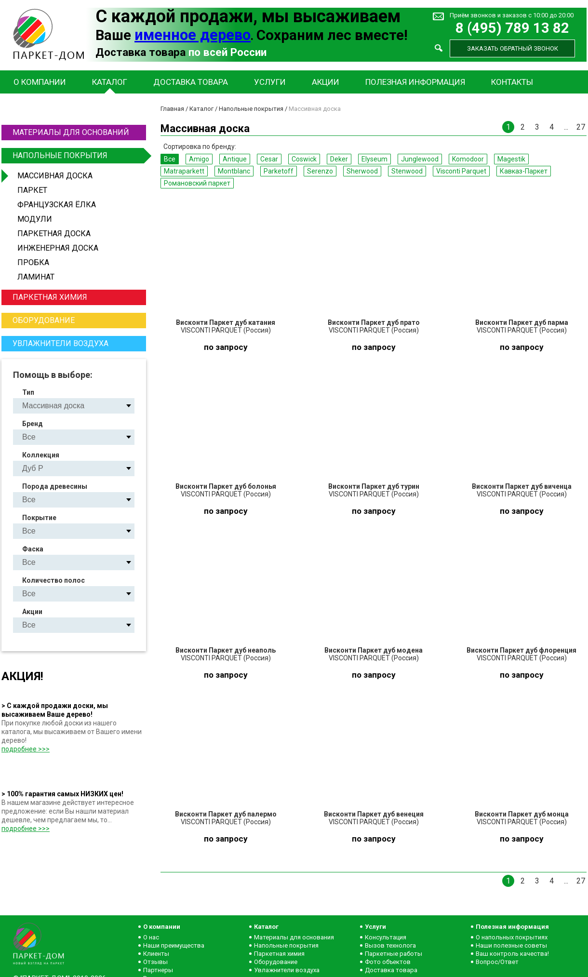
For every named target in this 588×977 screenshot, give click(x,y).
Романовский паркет (197, 183)
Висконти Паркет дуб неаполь (225, 650)
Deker (339, 159)
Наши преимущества (173, 945)
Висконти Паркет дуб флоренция (521, 650)
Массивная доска (55, 175)
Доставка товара (190, 82)
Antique (235, 159)
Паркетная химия (50, 297)
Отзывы (155, 961)
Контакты (512, 82)
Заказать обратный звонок (512, 48)
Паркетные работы (393, 953)
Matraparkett (184, 171)
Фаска (32, 549)
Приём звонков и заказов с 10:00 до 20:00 (512, 15)
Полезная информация (415, 82)
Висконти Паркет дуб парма (521, 322)
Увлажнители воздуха (60, 343)
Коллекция (40, 455)
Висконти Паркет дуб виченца (522, 486)
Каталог (109, 82)
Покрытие (39, 517)
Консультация (385, 937)
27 (580, 127)
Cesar (269, 159)
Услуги (270, 82)
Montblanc (234, 171)
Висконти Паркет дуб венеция (374, 814)
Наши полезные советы (511, 945)
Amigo (199, 159)
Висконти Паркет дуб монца (522, 814)
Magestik (511, 159)
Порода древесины (54, 486)
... (566, 127)
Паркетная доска (54, 233)
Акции (325, 82)
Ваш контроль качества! (512, 953)
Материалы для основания (294, 937)
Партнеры (158, 970)
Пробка (33, 262)
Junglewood (420, 159)
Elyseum (374, 159)
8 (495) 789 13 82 (512, 28)
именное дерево (192, 35)
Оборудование (44, 320)
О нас (151, 937)
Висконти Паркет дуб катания (225, 322)
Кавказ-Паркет (524, 171)
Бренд (32, 423)
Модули (34, 219)
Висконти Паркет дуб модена (373, 650)
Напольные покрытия (78, 155)
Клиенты (156, 953)
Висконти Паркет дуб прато (374, 322)
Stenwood (407, 171)
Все (169, 159)
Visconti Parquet (461, 171)
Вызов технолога (390, 945)
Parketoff (279, 171)
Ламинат (35, 276)
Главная (172, 108)
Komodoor (468, 159)
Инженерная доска (57, 248)
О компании (39, 82)
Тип (28, 392)
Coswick (304, 159)
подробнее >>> (25, 749)
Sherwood (362, 171)
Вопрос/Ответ (497, 961)
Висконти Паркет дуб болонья (225, 486)
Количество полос (53, 580)
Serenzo (320, 171)
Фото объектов (388, 961)
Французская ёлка (56, 204)
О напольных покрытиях (512, 937)
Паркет (32, 190)
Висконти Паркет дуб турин (373, 486)
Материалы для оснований (71, 132)
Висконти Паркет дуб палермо (226, 814)
